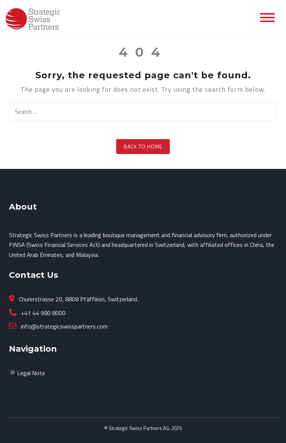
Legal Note (31, 372)
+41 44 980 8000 (42, 312)
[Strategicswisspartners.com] (33, 18)
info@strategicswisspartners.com (63, 326)
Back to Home (143, 146)
